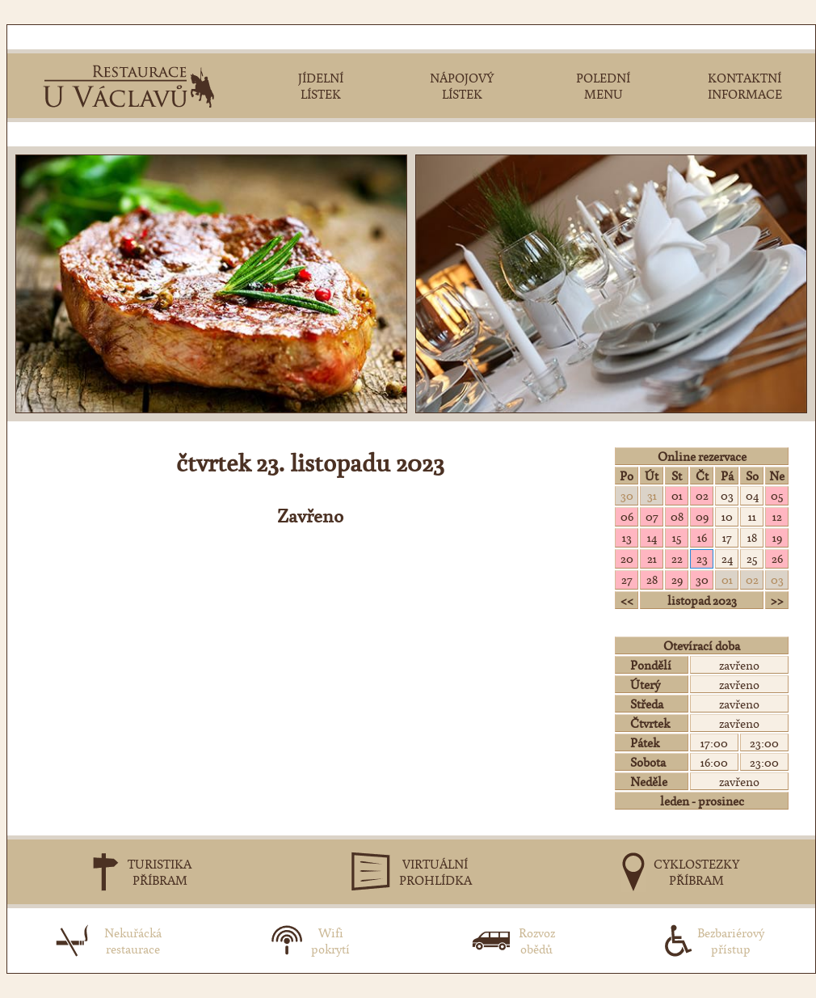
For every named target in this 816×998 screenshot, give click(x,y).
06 (626, 516)
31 (652, 495)
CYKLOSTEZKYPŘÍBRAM (696, 872)
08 (677, 516)
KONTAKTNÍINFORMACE (745, 86)
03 (727, 495)
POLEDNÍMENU (603, 86)
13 (627, 537)
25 (752, 558)
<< (626, 600)
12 (777, 516)
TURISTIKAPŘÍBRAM (159, 872)
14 (652, 537)
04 (752, 495)
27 (627, 579)
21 (652, 558)
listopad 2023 (702, 600)
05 (777, 495)
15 (676, 537)
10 (727, 516)
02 (702, 495)
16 (702, 537)
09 (702, 516)
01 (677, 495)
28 (652, 579)
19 (777, 537)
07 (652, 516)
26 (777, 558)
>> (777, 600)
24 (727, 558)
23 (702, 558)
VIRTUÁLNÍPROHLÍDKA (435, 872)
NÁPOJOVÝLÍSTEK (462, 86)
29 (677, 579)
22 (677, 558)
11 (752, 516)
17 (727, 537)
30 (626, 495)
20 (626, 558)
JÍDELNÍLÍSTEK (320, 86)
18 (752, 537)
